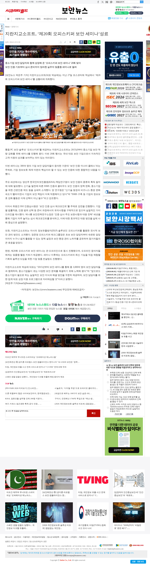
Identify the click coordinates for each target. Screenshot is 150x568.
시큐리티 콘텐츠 (135, 18)
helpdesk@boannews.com (115, 549)
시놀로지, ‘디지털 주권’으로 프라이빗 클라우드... (76, 388)
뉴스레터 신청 (40, 2)
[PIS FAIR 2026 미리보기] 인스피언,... (21, 388)
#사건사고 (48, 19)
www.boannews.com (51, 289)
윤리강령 (64, 537)
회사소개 (8, 537)
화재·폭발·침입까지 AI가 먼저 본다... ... (122, 296)
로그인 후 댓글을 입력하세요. (46, 413)
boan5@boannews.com (29, 283)
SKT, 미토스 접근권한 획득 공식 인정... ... (23, 404)
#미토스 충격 (76, 19)
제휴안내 (82, 537)
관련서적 (91, 537)
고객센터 (73, 537)
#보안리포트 (61, 19)
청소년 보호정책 (53, 537)
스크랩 (31, 2)
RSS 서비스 (102, 537)
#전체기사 (19, 19)
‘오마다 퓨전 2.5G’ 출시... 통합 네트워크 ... (124, 143)
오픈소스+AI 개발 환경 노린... (124, 281)
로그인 (7, 2)
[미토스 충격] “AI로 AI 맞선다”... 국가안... (124, 140)
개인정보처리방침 (38, 537)
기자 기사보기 (90, 297)
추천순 (124, 308)
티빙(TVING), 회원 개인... (122, 268)
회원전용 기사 (117, 18)
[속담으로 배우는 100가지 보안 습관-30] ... (73, 393)
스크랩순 (137, 308)
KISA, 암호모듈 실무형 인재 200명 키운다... (24, 399)
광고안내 (17, 537)
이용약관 (26, 537)
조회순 (110, 308)
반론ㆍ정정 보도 (138, 562)
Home (7, 27)
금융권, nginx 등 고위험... (122, 278)
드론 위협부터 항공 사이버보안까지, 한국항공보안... (28, 393)
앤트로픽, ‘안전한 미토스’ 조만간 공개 (123, 131)
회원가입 (15, 2)
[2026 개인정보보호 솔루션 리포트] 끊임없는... (75, 404)
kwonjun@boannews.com (76, 555)
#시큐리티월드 (34, 19)
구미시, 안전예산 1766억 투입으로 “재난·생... (74, 399)
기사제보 (24, 2)
